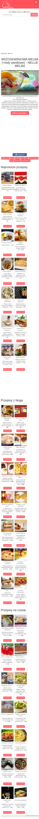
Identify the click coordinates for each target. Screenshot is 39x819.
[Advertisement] (19, 34)
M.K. (38, 815)
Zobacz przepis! (7, 197)
